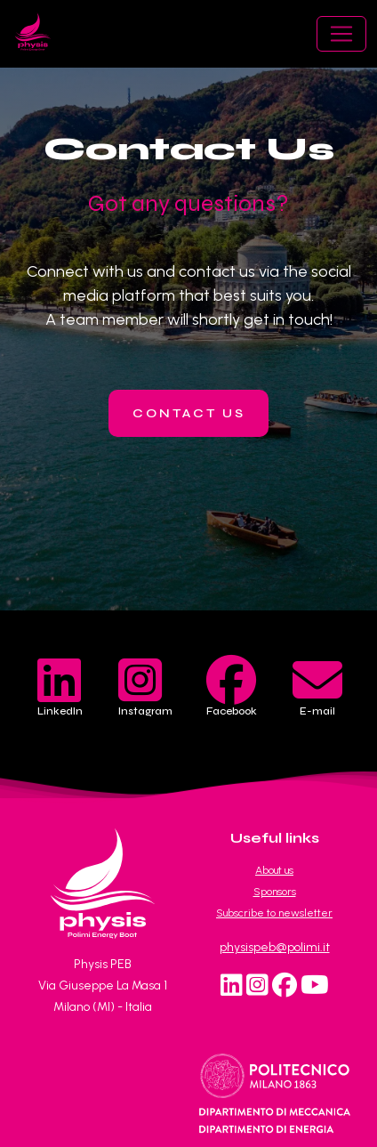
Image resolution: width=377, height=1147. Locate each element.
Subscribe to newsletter (274, 913)
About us (274, 870)
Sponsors (274, 891)
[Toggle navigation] (341, 34)
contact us (188, 413)
